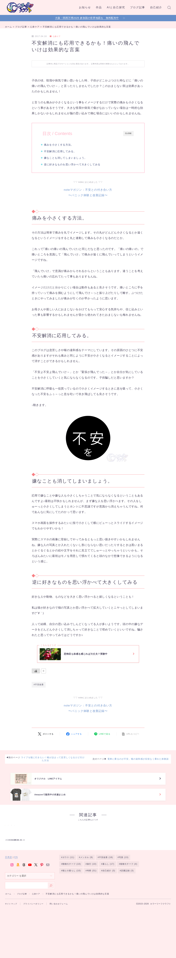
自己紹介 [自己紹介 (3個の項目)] (109, 903)
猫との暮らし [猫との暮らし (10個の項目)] (72, 903)
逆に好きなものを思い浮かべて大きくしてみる (74, 164)
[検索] (51, 917)
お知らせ (85, 7)
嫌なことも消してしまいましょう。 (67, 157)
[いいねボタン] (36, 673)
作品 (99, 7)
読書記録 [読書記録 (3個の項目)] (127, 903)
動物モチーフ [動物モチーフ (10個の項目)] (72, 896)
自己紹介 (156, 7)
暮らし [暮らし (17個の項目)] (108, 896)
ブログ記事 (137, 7)
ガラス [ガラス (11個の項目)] (68, 889)
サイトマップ (11, 935)
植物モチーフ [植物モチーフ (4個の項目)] (128, 896)
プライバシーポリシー (35, 935)
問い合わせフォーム (62, 935)
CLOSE (128, 133)
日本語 (8, 889)
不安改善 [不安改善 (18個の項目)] (106, 889)
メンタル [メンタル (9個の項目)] (86, 889)
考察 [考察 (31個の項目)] (91, 903)
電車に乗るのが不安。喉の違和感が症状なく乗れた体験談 (138, 763)
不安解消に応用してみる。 (62, 151)
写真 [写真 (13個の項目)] (124, 889)
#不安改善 (39, 688)
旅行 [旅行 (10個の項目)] (91, 896)
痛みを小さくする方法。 (60, 144)
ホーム (8, 925)
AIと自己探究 (116, 7)
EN (16, 889)
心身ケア (56, 36)
